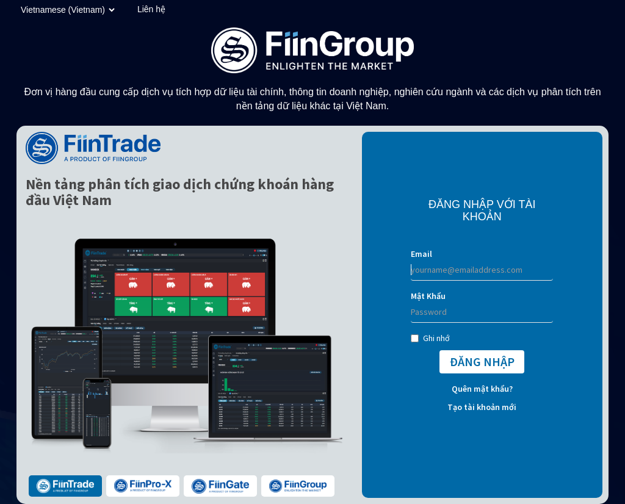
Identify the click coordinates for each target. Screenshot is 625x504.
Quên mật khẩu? (482, 388)
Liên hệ (151, 9)
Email (421, 253)
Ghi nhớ (430, 338)
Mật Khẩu (428, 295)
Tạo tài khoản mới (481, 406)
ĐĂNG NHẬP (482, 361)
